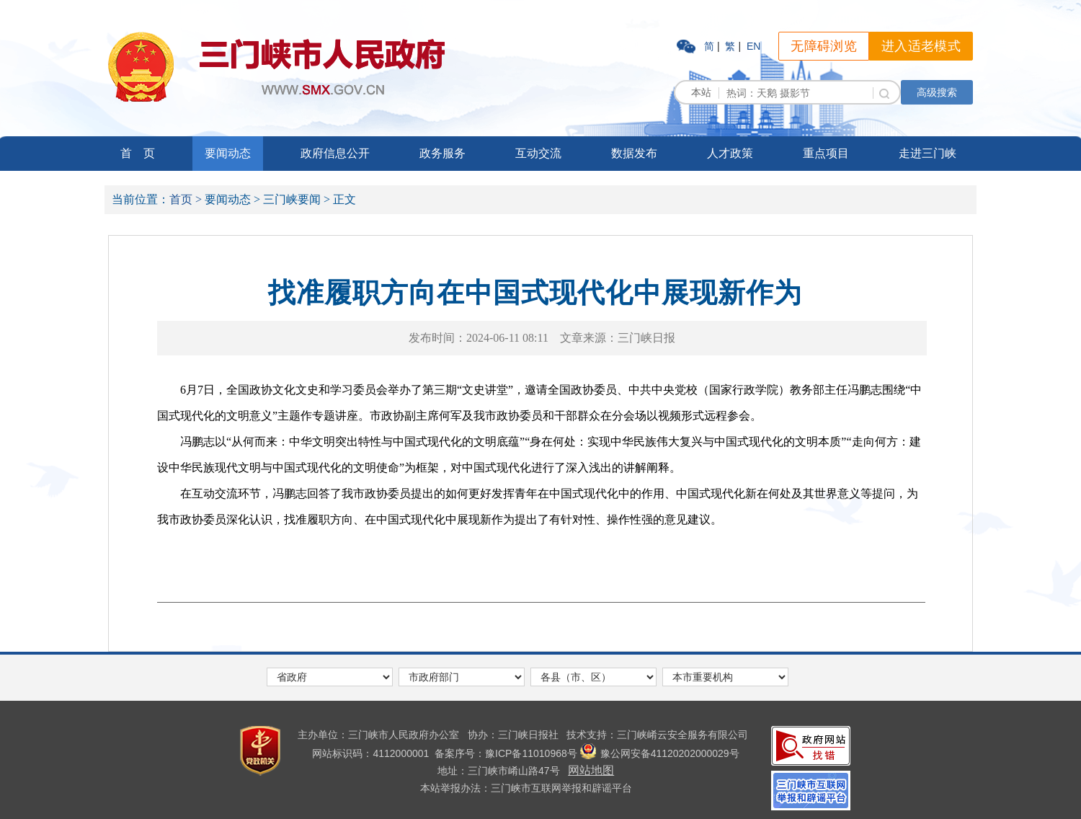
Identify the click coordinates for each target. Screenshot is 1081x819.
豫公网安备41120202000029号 (659, 753)
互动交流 (538, 153)
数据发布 (634, 153)
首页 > (185, 199)
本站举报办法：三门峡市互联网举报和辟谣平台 (526, 788)
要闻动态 (228, 153)
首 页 (137, 153)
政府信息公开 (335, 153)
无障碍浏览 (824, 46)
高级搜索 (937, 92)
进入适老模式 (921, 46)
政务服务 (442, 153)
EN (753, 46)
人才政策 (730, 153)
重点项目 (826, 153)
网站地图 (591, 770)
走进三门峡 (927, 153)
